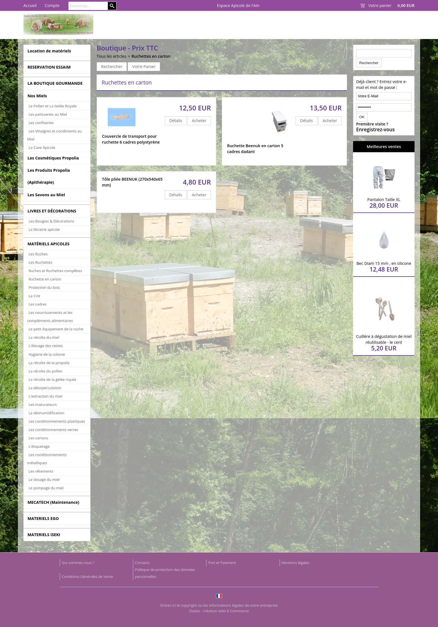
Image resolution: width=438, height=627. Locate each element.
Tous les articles (111, 56)
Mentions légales (295, 562)
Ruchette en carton (44, 279)
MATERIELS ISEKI (43, 534)
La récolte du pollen (45, 371)
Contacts (142, 562)
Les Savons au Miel (46, 194)
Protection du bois (44, 287)
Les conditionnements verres (53, 429)
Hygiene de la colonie (46, 354)
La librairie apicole (44, 229)
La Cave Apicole (41, 147)
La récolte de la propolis (49, 362)
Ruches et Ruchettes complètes (55, 270)
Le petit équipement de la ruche (55, 328)
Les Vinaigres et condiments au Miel (54, 135)
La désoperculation (44, 387)
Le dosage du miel (43, 479)
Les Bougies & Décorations (51, 221)
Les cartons (38, 437)
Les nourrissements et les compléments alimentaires (50, 316)
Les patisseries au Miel (47, 114)
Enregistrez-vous (375, 129)
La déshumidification (46, 412)
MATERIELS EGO (43, 518)
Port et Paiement (222, 562)
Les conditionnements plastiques (56, 421)
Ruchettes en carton (151, 56)
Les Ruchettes (40, 262)
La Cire (34, 295)
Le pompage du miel (45, 487)
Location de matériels (49, 51)
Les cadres (37, 304)
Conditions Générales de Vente (87, 576)
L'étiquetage (38, 446)
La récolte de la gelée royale (52, 379)
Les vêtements (40, 471)
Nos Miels (37, 95)
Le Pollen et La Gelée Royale (52, 105)
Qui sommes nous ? (78, 562)
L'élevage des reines (45, 345)
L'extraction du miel (45, 396)
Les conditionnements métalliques (46, 458)
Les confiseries (41, 122)
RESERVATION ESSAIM (49, 67)
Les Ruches (37, 253)
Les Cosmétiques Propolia (53, 158)
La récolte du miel (43, 337)
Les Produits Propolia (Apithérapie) (48, 176)
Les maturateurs (42, 404)
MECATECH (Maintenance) (53, 502)
